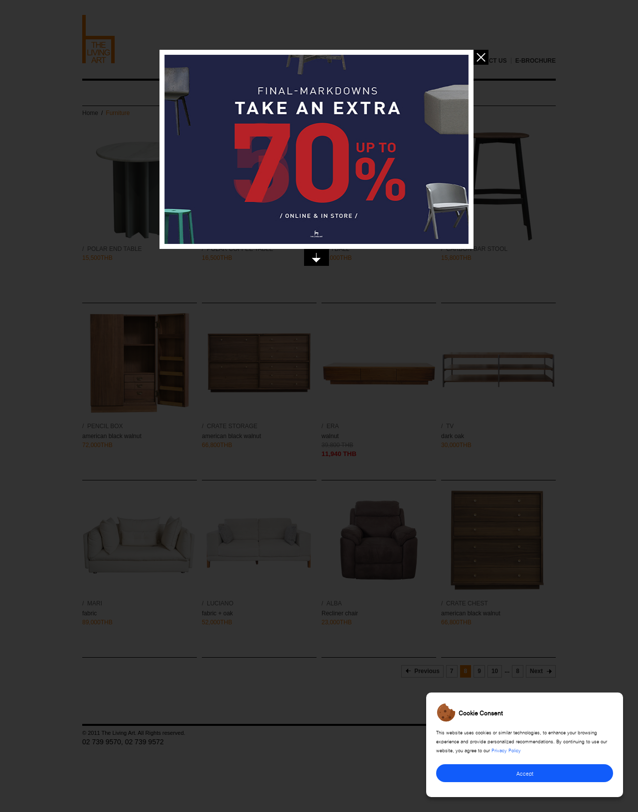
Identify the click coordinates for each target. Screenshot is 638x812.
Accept (524, 773)
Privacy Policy (506, 750)
